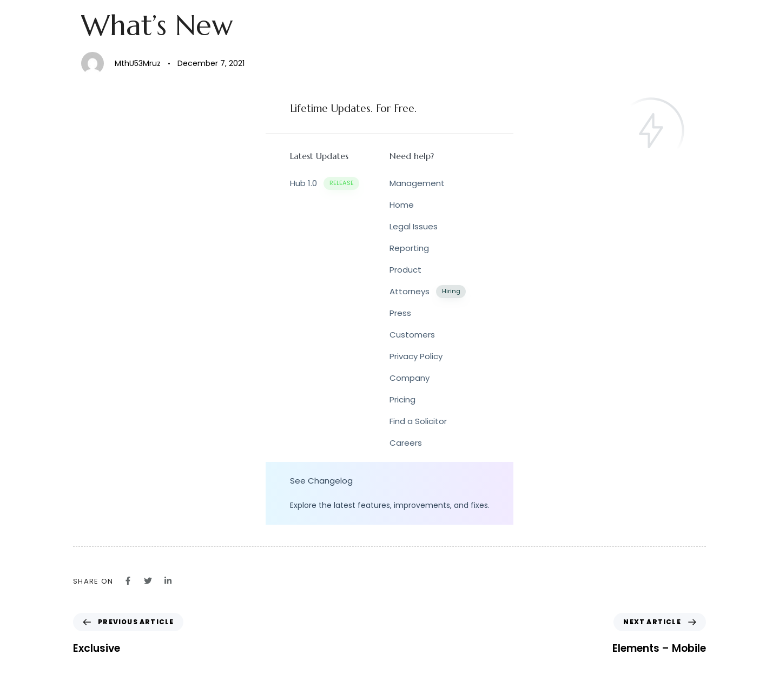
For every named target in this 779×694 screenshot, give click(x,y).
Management (417, 183)
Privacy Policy (416, 356)
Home (402, 204)
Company (410, 378)
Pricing (402, 399)
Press (400, 313)
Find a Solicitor (418, 421)
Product (405, 269)
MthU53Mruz (138, 63)
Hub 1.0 (324, 183)
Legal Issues (414, 226)
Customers (412, 334)
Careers (406, 442)
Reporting (409, 248)
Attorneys (428, 292)
